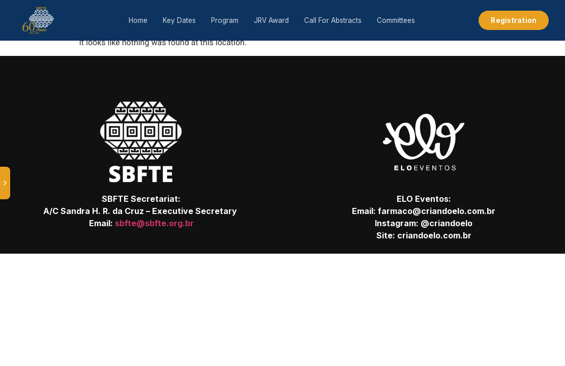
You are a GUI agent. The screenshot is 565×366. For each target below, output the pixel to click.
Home (138, 20)
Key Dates (179, 20)
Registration (514, 20)
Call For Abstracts (333, 20)
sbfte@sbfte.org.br (154, 223)
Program (225, 20)
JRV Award (271, 20)
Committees (396, 20)
